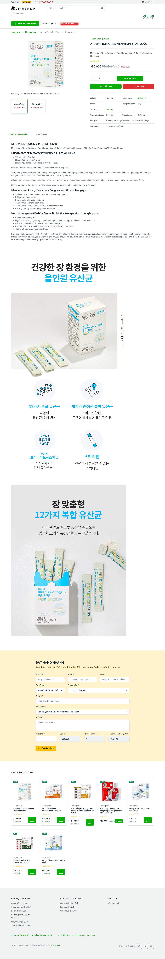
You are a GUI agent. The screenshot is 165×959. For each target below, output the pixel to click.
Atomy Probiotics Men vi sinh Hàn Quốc (23, 809)
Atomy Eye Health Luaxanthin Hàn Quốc (51, 809)
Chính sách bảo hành (68, 903)
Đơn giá (63, 734)
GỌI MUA (138, 86)
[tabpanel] (82, 389)
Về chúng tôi (113, 903)
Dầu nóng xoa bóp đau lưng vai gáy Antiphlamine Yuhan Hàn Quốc (111, 810)
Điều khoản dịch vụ (67, 911)
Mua (32, 820)
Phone (71, 674)
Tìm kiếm (18, 13)
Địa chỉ (39, 696)
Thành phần (30, 32)
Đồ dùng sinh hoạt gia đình (21, 916)
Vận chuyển (41, 706)
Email (102, 674)
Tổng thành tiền (118, 734)
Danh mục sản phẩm (25, 24)
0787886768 (62, 935)
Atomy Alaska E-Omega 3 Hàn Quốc (139, 809)
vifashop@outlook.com (83, 935)
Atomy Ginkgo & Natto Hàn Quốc (53, 861)
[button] (151, 17)
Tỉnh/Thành (42, 685)
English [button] (147, 2)
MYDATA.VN (55, 945)
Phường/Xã (73, 685)
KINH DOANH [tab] (41, 134)
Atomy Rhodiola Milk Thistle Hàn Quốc (21, 861)
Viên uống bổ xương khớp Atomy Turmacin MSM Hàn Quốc (82, 810)
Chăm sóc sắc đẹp (19, 903)
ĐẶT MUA (130, 78)
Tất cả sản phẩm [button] (48, 24)
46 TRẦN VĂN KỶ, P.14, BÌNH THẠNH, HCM (31, 935)
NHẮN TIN (106, 86)
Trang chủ (15, 32)
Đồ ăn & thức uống (19, 911)
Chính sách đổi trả (67, 907)
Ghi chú (39, 717)
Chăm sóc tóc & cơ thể (21, 907)
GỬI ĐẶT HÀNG (46, 748)
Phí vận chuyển (91, 734)
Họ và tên (40, 674)
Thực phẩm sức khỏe (20, 925)
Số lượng (40, 734)
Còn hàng (109, 109)
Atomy (106, 39)
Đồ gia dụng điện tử (20, 921)
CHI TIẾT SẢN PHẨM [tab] (19, 134)
